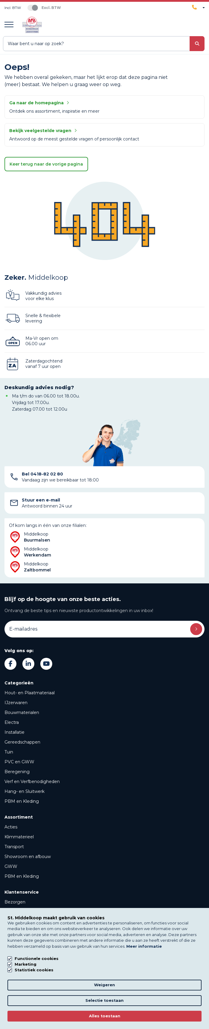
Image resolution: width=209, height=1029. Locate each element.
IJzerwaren (15, 702)
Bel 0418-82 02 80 (42, 474)
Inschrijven (196, 629)
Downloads (16, 967)
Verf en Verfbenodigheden (32, 781)
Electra (11, 722)
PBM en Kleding (21, 801)
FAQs (10, 977)
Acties (10, 827)
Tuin (8, 752)
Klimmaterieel (19, 837)
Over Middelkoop (22, 947)
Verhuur (12, 921)
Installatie (14, 732)
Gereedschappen (22, 742)
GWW (10, 866)
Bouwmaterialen (21, 712)
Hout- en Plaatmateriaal (29, 692)
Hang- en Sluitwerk (24, 791)
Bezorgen (14, 902)
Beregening (17, 771)
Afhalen (12, 912)
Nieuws (12, 957)
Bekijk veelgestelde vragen (43, 130)
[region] (195, 1015)
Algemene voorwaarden (104, 1017)
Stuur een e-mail (41, 500)
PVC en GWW (19, 762)
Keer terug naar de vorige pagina (46, 164)
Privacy (104, 1009)
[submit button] (197, 43)
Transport (14, 846)
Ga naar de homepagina (39, 103)
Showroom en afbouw (27, 856)
